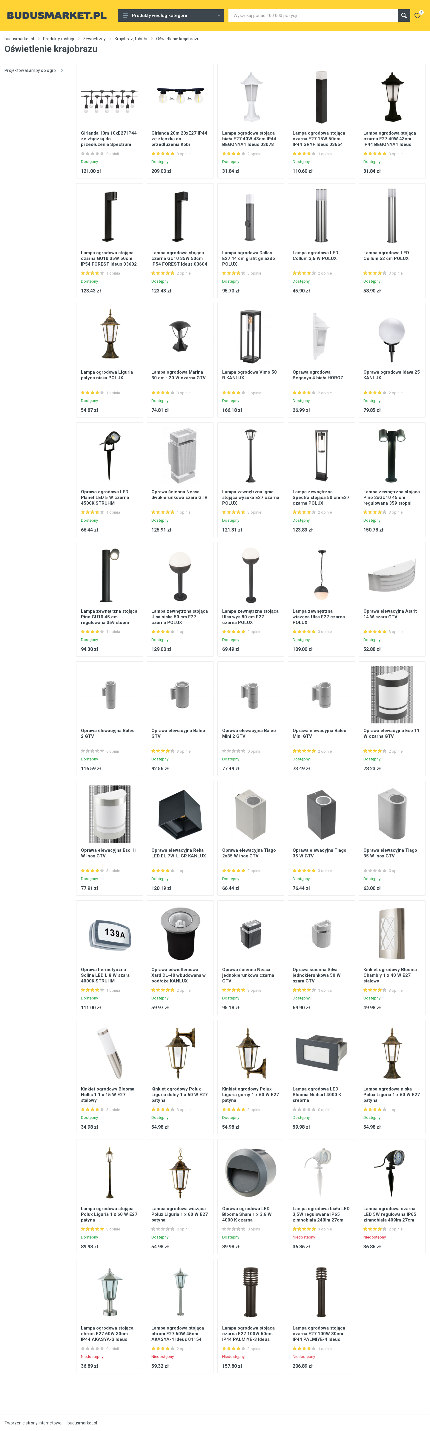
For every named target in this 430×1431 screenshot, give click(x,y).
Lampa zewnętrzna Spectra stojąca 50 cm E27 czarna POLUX (321, 497)
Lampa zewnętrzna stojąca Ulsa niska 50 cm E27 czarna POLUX (179, 617)
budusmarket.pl (19, 38)
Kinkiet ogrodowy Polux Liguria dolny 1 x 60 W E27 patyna (179, 1094)
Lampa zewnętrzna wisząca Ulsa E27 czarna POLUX (319, 617)
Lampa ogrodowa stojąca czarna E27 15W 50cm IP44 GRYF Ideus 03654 (319, 138)
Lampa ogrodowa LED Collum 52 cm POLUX (386, 255)
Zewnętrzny (94, 38)
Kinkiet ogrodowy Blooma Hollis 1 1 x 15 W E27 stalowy (107, 1094)
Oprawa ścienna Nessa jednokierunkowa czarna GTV (248, 975)
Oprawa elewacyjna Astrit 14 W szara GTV (390, 614)
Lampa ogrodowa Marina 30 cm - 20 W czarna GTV (178, 375)
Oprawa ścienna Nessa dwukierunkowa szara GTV (179, 494)
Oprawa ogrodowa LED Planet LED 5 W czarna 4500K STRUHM (105, 497)
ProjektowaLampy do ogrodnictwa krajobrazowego (35, 70)
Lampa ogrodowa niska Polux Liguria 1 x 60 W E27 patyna (391, 1094)
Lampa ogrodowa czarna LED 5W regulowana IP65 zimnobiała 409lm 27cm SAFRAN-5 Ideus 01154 (389, 1217)
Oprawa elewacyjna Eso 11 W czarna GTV (391, 733)
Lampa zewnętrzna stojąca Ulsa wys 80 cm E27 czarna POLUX (250, 617)
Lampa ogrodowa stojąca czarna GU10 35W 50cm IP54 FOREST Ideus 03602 (109, 258)
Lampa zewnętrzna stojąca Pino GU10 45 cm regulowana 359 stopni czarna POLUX (109, 620)
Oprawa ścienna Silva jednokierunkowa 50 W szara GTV (317, 975)
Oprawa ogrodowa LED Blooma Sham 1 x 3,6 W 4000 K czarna (247, 1214)
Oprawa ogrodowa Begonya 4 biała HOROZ (318, 375)
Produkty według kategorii (171, 15)
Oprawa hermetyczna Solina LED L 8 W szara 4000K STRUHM (105, 975)
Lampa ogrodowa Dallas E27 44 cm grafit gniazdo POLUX (248, 258)
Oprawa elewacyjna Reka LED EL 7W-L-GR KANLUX (178, 853)
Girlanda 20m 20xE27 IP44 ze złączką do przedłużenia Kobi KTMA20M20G (179, 141)
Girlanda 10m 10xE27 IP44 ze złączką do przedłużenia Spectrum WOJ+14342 (109, 141)
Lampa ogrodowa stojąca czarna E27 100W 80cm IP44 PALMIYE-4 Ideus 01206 (319, 1336)
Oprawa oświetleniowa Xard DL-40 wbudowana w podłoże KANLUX (178, 975)
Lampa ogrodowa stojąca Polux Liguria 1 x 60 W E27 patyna (109, 1214)
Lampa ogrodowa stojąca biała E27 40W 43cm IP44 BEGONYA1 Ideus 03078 (249, 138)
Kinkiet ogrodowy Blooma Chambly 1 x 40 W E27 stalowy (390, 975)
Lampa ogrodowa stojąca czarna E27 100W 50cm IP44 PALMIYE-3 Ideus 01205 (248, 1336)
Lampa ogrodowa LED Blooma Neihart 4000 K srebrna (317, 1094)
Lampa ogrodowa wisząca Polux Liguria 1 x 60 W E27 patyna (179, 1214)
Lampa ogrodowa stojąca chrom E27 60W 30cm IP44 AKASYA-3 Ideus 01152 (107, 1336)
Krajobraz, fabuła (131, 38)
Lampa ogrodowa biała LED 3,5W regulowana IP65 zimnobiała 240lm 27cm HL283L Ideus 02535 (321, 1217)
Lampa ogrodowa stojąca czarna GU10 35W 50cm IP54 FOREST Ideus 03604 (179, 258)
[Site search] (313, 15)
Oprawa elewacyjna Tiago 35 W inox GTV (390, 853)
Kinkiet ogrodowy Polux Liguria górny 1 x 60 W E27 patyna (250, 1094)
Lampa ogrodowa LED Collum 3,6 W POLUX (315, 255)
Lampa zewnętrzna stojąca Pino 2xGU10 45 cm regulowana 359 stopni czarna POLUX (391, 500)
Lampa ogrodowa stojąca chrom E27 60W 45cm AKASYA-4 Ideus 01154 (177, 1333)
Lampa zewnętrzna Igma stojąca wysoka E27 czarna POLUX (250, 497)
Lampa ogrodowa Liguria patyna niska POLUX (107, 375)
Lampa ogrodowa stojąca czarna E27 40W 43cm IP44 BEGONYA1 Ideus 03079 (389, 141)
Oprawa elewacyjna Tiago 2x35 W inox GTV (249, 853)
